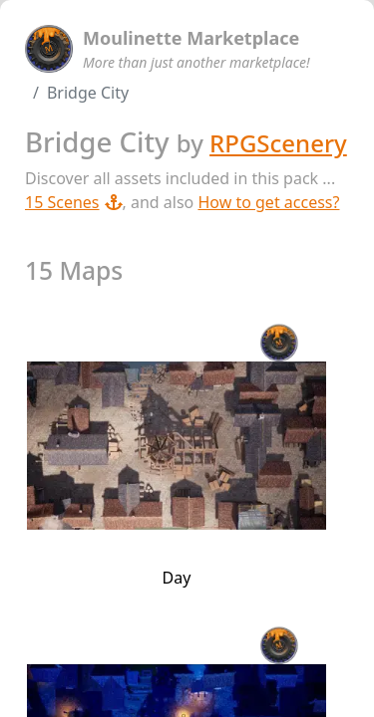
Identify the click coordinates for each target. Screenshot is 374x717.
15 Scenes (74, 202)
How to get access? (268, 202)
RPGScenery (278, 142)
